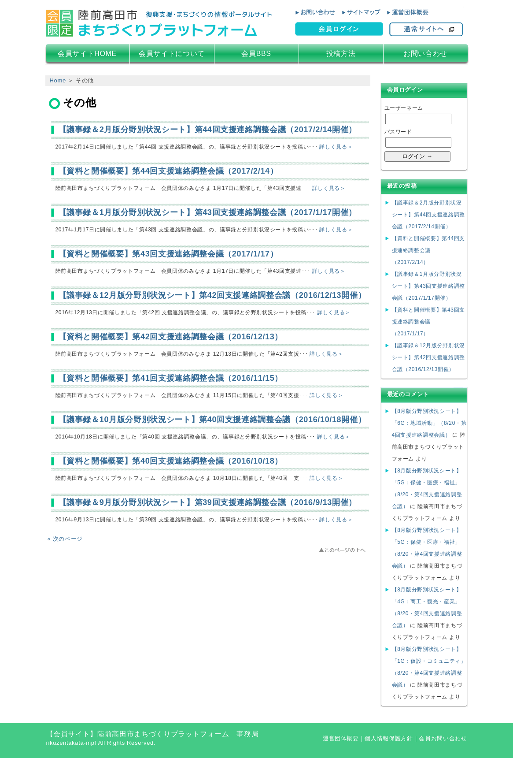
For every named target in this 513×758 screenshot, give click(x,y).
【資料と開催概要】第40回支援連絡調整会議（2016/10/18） (171, 461)
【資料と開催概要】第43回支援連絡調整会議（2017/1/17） (168, 253)
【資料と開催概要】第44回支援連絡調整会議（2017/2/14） (168, 171)
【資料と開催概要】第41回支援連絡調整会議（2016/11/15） (171, 378)
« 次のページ (65, 538)
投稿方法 (341, 53)
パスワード (398, 132)
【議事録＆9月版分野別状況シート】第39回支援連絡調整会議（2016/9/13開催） (208, 502)
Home (58, 80)
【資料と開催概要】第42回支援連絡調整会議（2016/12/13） (171, 336)
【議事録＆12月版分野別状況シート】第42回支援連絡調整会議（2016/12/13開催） (212, 295)
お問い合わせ (425, 53)
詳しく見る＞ (336, 147)
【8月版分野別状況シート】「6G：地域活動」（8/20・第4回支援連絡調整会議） (429, 423)
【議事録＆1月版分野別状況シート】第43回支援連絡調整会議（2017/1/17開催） (208, 212)
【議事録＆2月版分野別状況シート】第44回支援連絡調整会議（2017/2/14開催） (208, 129)
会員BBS (256, 53)
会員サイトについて (172, 53)
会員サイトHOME (87, 53)
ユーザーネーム (404, 108)
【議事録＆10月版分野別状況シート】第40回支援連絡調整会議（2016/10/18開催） (212, 419)
